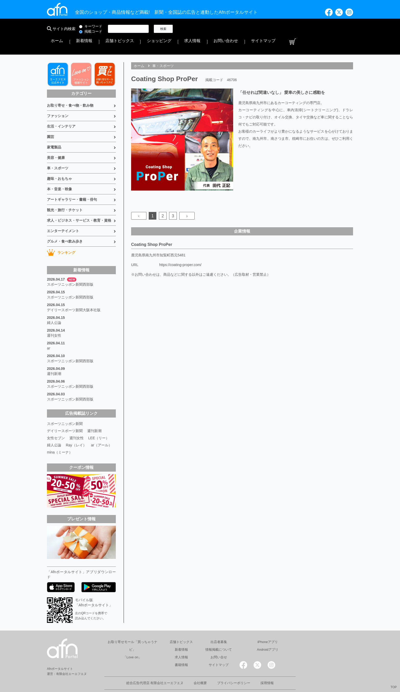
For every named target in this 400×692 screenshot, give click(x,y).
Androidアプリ (267, 634)
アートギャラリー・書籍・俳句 (72, 184)
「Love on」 (132, 642)
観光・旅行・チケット (65, 194)
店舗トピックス (228, 29)
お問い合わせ (303, 29)
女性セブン (56, 422)
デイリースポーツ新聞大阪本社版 (74, 294)
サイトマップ (329, 29)
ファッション (57, 100)
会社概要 (200, 667)
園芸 (50, 121)
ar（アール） (101, 429)
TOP (394, 687)
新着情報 (204, 29)
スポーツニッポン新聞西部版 (70, 269)
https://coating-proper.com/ (180, 249)
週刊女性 (54, 320)
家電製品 (54, 132)
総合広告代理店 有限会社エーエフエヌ (155, 667)
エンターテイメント (63, 215)
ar (48, 333)
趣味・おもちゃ (59, 163)
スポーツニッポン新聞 (65, 408)
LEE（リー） (98, 422)
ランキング (61, 237)
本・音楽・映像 (59, 173)
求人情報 (280, 29)
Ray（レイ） (76, 429)
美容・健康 (56, 142)
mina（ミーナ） (59, 437)
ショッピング (257, 29)
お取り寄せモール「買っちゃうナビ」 (132, 630)
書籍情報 (181, 649)
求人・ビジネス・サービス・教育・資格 (79, 205)
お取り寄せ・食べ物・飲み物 (70, 90)
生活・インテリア (61, 111)
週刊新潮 (54, 358)
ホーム (186, 29)
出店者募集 (218, 626)
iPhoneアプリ (267, 626)
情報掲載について (218, 634)
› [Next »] (187, 200)
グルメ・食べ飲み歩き (65, 226)
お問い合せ (218, 642)
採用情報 (267, 667)
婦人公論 (54, 307)
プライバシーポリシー (233, 667)
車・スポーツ (57, 152)
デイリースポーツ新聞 (65, 415)
